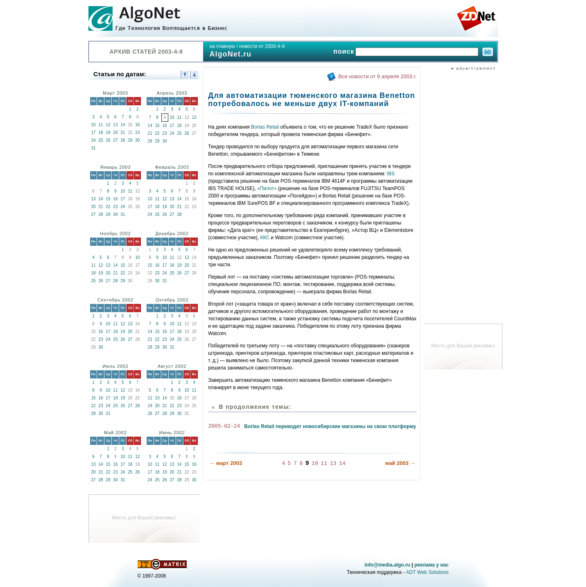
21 (122, 132)
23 (137, 132)
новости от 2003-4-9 (262, 46)
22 (157, 133)
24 (93, 140)
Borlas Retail (265, 127)
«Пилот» (267, 188)
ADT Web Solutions (427, 572)
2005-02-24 (224, 426)
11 (100, 124)
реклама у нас (431, 565)
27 (115, 140)
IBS (391, 174)
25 (100, 140)
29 (130, 140)
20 (115, 132)
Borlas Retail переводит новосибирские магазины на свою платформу (330, 426)
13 (115, 124)
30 (137, 140)
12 (108, 124)
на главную (222, 46)
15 (157, 125)
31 (93, 148)
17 (93, 132)
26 (108, 140)
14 (122, 124)
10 (93, 124)
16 (137, 124)
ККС (265, 237)
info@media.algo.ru (387, 565)
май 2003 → (400, 463)
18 (100, 132)
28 (122, 140)
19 (108, 132)
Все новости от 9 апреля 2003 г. (377, 76)
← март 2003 (225, 463)
